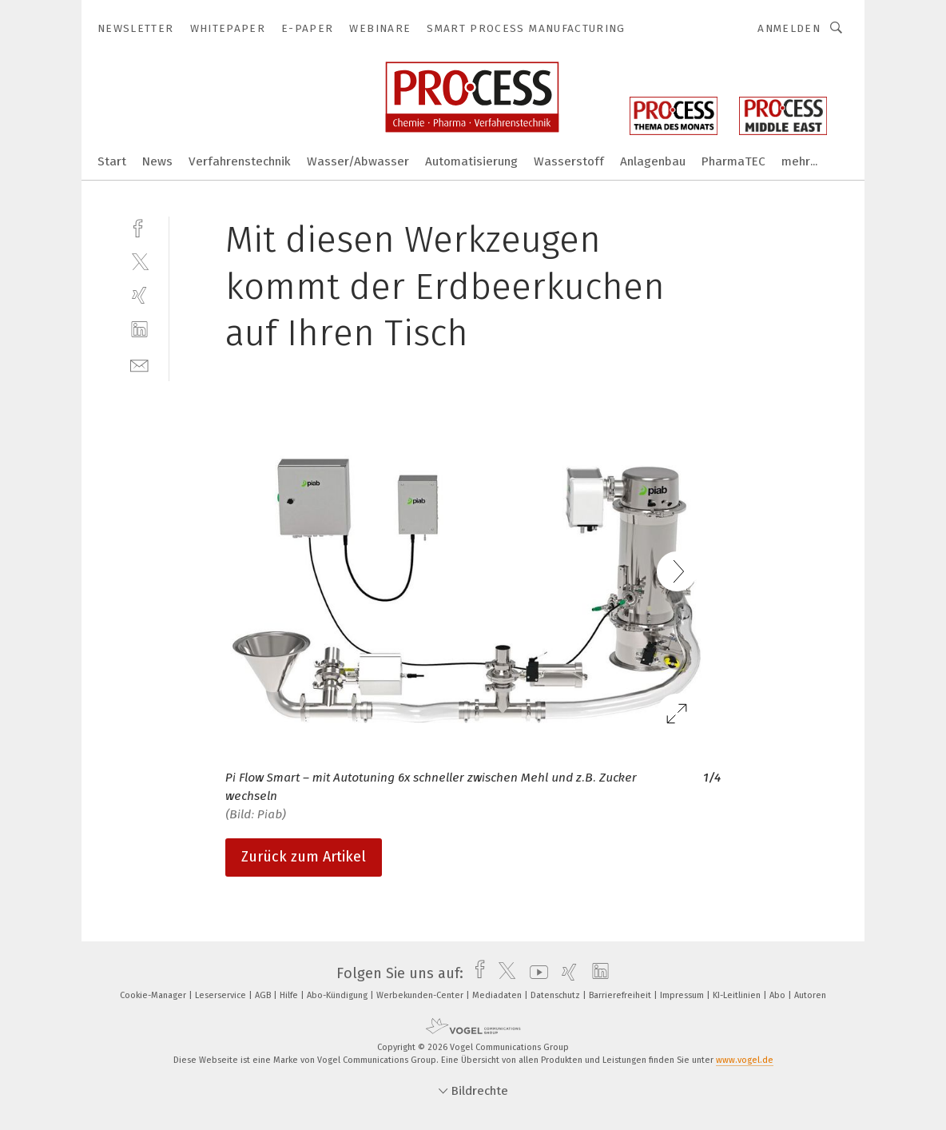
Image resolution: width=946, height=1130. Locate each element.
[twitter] (139, 261)
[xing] (139, 295)
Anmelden (789, 28)
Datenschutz (556, 995)
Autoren (810, 995)
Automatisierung (471, 161)
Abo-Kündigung (338, 995)
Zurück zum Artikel (303, 856)
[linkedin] (139, 330)
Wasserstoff (569, 161)
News (157, 161)
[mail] (139, 364)
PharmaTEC (733, 161)
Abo (778, 995)
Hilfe (290, 995)
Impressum (683, 995)
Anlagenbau (653, 161)
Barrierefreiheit (621, 995)
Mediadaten (498, 995)
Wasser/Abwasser (358, 161)
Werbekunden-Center (421, 995)
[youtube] (535, 973)
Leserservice (221, 995)
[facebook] (139, 227)
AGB (264, 995)
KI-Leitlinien (738, 995)
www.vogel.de (744, 1060)
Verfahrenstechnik (240, 161)
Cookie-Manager (154, 995)
